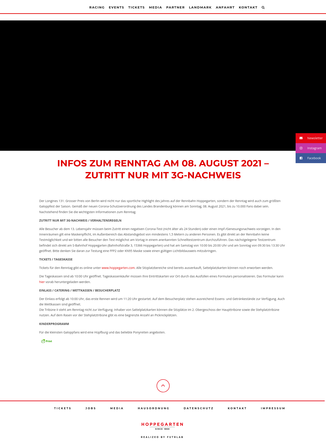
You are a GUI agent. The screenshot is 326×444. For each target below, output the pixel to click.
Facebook (308, 158)
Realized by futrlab (162, 437)
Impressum (273, 408)
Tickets (136, 7)
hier (42, 282)
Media (155, 7)
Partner (175, 7)
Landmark (200, 7)
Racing (97, 7)
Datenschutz (199, 408)
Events (116, 7)
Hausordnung (154, 408)
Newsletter (309, 138)
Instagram (309, 148)
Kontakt (248, 7)
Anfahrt (225, 7)
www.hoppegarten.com (118, 268)
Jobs (91, 408)
